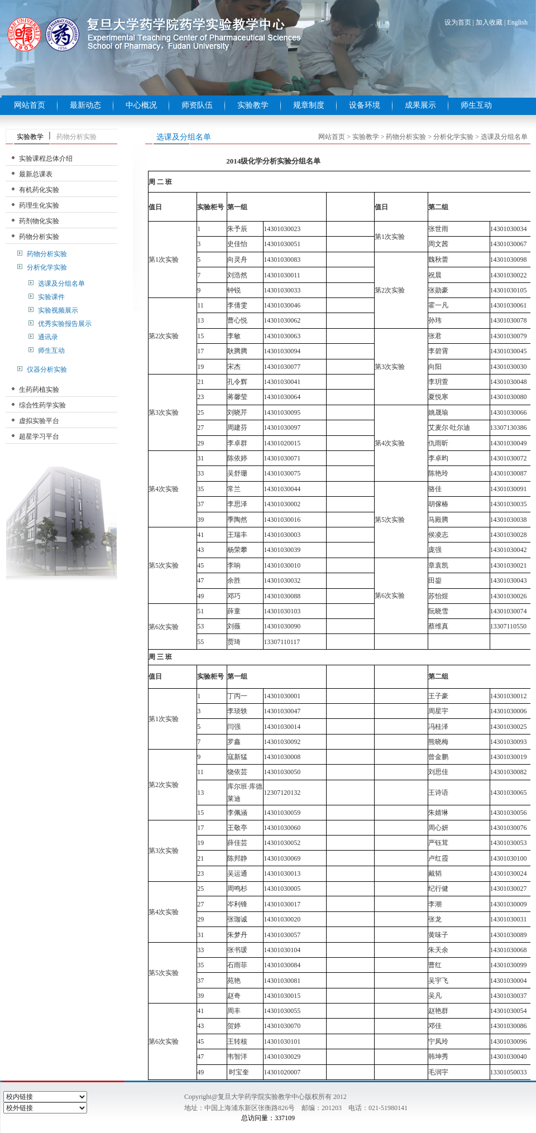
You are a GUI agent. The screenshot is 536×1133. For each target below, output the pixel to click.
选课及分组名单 (61, 283)
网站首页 (29, 105)
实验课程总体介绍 (46, 158)
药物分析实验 (39, 237)
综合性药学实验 (42, 405)
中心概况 (141, 105)
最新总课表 (35, 174)
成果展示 (420, 105)
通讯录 (48, 337)
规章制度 (308, 105)
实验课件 (51, 297)
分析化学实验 (47, 267)
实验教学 (253, 105)
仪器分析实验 (47, 369)
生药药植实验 (39, 389)
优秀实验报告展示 (65, 324)
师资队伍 (197, 105)
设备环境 (364, 105)
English (517, 22)
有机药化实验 (39, 190)
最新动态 (85, 105)
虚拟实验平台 (39, 421)
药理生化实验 (39, 205)
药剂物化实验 (39, 221)
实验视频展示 (58, 310)
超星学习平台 (39, 436)
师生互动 (476, 105)
